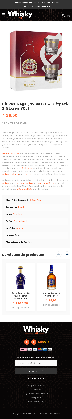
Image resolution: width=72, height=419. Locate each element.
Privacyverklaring (36, 401)
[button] (67, 254)
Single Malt (26, 168)
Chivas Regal (36, 200)
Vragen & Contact (36, 385)
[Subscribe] (36, 371)
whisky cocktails (24, 189)
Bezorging (36, 389)
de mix (28, 174)
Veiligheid (36, 397)
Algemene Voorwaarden (36, 393)
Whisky (5, 183)
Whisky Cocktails (10, 174)
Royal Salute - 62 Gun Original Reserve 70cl (21, 296)
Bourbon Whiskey (45, 183)
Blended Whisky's (10, 153)
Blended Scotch (21, 221)
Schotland (18, 214)
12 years (20, 228)
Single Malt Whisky (23, 183)
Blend (21, 207)
